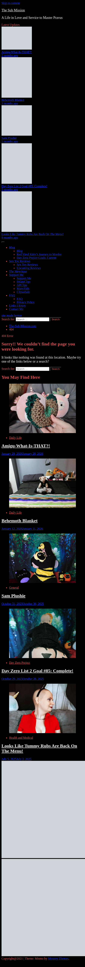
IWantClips (23, 281)
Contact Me (16, 309)
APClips (22, 285)
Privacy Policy (26, 302)
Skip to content (11, 3)
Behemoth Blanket (13, 100)
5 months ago (10, 141)
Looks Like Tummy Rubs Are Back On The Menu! (33, 234)
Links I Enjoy (17, 305)
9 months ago (10, 237)
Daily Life (15, 437)
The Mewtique (18, 271)
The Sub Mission (13, 10)
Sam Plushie (9, 138)
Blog (12, 247)
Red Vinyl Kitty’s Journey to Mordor (39, 254)
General (14, 587)
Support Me (16, 274)
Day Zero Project (19, 662)
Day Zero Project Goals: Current (36, 257)
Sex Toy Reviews (19, 261)
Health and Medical (21, 737)
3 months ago (10, 103)
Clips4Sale (23, 292)
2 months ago (10, 55)
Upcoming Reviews (29, 268)
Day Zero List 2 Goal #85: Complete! (24, 186)
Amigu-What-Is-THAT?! (17, 52)
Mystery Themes (58, 958)
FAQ (12, 295)
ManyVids (23, 288)
